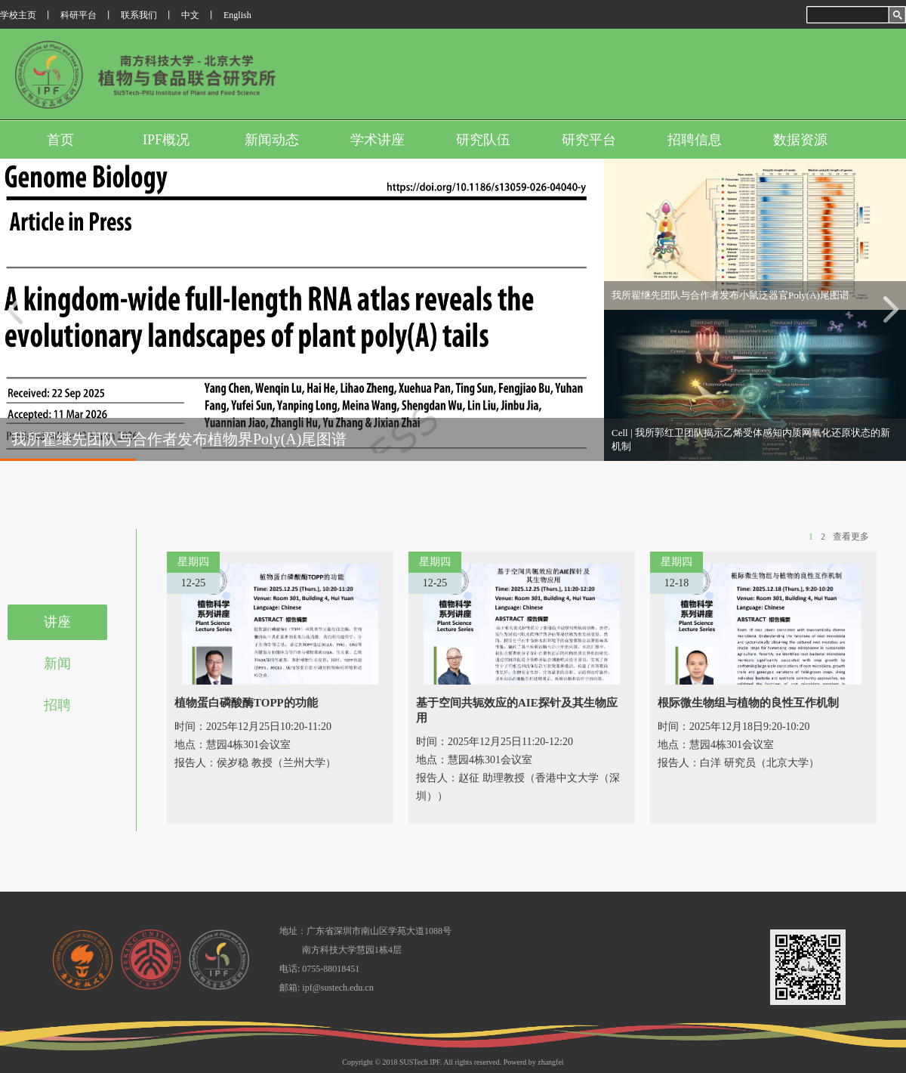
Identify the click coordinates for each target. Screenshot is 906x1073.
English (237, 15)
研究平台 (589, 139)
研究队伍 (483, 139)
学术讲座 (377, 139)
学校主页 (18, 15)
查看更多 (851, 536)
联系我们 (139, 15)
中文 (190, 15)
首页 (60, 139)
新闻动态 (272, 139)
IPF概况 (166, 139)
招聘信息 (694, 139)
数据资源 (800, 139)
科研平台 (78, 15)
